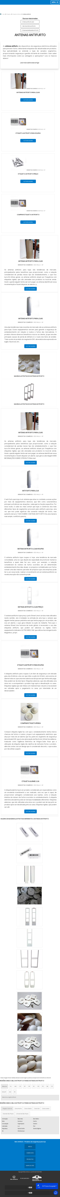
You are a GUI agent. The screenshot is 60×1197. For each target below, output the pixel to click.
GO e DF (4, 1092)
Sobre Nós (30, 1153)
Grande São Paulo (8, 1114)
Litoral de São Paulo (22, 1114)
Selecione (4, 1086)
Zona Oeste (28, 1108)
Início (30, 1146)
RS (38, 1086)
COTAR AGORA (28, 100)
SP (24, 1086)
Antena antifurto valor (28, 22)
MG (15, 1086)
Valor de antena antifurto (28, 26)
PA (14, 1092)
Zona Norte (18, 1108)
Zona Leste (45, 1108)
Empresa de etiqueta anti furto (30, 30)
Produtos (30, 1159)
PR (29, 1086)
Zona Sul (36, 1108)
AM (10, 1092)
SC (34, 1086)
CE (52, 1086)
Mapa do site (30, 1165)
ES (20, 1086)
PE (43, 1086)
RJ (10, 1086)
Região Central (7, 1108)
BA (47, 1086)
